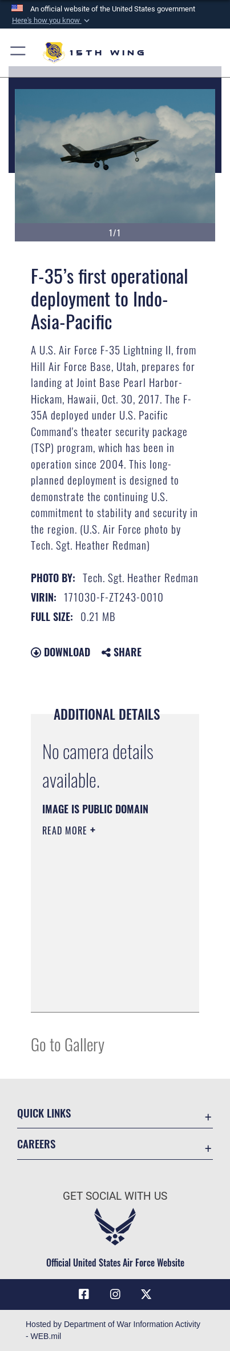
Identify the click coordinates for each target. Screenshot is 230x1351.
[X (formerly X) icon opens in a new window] (146, 1294)
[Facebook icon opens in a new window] (83, 1294)
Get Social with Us (115, 1196)
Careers (36, 1143)
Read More (66, 830)
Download (60, 651)
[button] (51, 20)
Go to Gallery (67, 1043)
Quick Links (44, 1112)
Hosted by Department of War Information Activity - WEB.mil (113, 1330)
